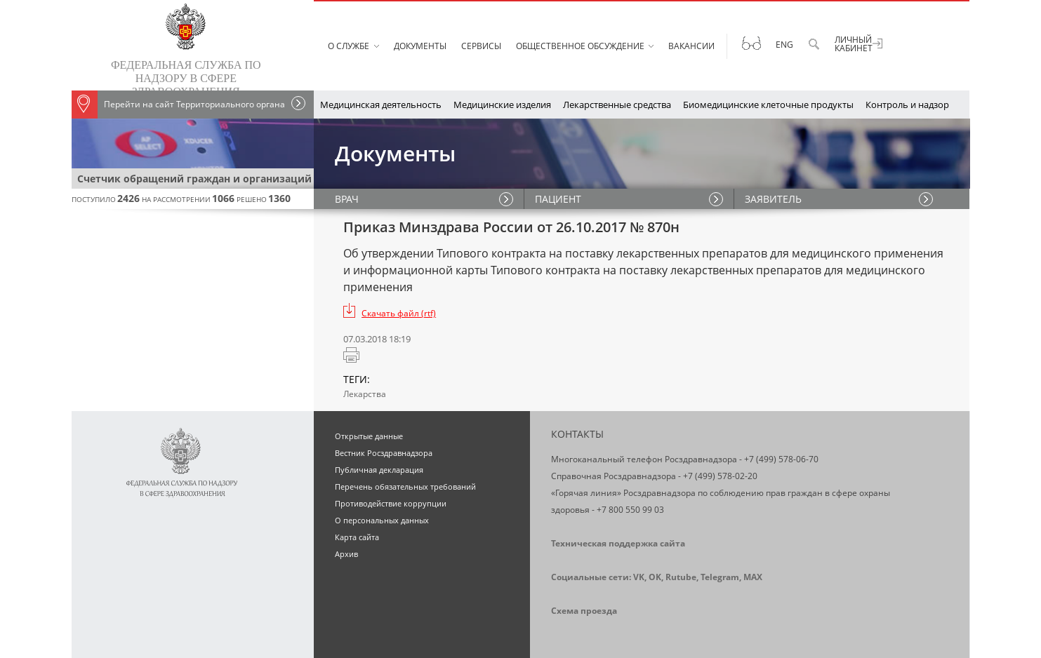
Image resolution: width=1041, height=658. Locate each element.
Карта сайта (357, 537)
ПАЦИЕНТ (558, 199)
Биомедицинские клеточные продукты (768, 104)
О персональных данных (382, 520)
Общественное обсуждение (580, 46)
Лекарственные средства (617, 104)
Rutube (680, 577)
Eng (784, 45)
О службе (348, 46)
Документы (420, 46)
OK (655, 577)
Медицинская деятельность (381, 104)
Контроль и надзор (907, 104)
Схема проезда (584, 611)
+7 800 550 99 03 (630, 510)
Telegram (720, 577)
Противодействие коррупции (390, 503)
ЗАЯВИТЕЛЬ (773, 199)
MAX (752, 577)
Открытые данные (369, 436)
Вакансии (691, 46)
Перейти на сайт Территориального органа (178, 104)
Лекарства (364, 394)
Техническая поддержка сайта (618, 543)
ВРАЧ (347, 199)
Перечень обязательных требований (405, 486)
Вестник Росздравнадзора (383, 453)
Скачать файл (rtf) (399, 313)
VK (638, 577)
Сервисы (481, 46)
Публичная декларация (379, 469)
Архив (346, 554)
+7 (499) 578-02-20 (720, 476)
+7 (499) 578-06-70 (781, 459)
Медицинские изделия (502, 104)
